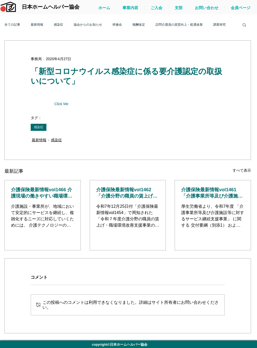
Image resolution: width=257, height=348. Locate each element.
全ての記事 (12, 24)
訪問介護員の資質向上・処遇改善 (179, 24)
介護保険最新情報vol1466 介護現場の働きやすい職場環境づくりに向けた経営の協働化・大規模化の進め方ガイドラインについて (41, 193)
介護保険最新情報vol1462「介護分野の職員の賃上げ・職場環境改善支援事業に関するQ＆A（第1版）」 (127, 193)
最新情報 (37, 24)
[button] (244, 25)
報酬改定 (138, 24)
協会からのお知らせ (88, 24)
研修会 (117, 24)
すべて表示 (242, 170)
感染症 (58, 24)
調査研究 (219, 24)
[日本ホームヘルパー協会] (50, 7)
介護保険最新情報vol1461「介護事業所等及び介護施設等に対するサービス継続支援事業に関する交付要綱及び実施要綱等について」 (212, 193)
